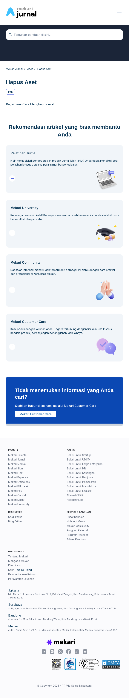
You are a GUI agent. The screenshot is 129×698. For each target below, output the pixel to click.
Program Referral (77, 530)
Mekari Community (78, 525)
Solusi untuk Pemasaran (81, 481)
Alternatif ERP (75, 495)
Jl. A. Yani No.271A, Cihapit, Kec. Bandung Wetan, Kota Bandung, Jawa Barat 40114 (52, 619)
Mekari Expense (18, 477)
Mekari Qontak (17, 464)
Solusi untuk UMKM (78, 459)
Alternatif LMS (75, 499)
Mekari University (19, 504)
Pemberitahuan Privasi (22, 574)
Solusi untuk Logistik (79, 490)
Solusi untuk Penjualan (80, 477)
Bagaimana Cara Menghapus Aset (30, 104)
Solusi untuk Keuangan (81, 472)
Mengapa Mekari (18, 560)
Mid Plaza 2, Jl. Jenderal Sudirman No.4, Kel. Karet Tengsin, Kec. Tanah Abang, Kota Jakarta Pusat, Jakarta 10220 (61, 596)
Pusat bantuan (75, 516)
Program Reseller (77, 534)
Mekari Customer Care (35, 414)
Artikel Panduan (76, 539)
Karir (11, 569)
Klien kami (14, 565)
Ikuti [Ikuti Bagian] (10, 91)
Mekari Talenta (17, 455)
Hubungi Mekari (76, 521)
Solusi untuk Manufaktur (81, 486)
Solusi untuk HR (76, 468)
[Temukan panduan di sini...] (64, 34)
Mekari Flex (15, 472)
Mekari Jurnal (16, 459)
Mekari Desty (16, 499)
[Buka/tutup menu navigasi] (119, 12)
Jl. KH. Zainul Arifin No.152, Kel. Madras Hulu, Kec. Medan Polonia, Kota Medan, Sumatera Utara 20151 (62, 630)
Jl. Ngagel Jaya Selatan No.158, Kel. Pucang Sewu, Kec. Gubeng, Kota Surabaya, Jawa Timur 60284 (62, 608)
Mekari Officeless (19, 481)
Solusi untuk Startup (79, 455)
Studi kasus (15, 516)
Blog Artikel (15, 521)
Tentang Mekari (18, 556)
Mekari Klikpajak (18, 486)
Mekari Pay (15, 490)
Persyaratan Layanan (21, 578)
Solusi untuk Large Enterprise (85, 464)
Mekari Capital (17, 495)
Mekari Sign (15, 468)
